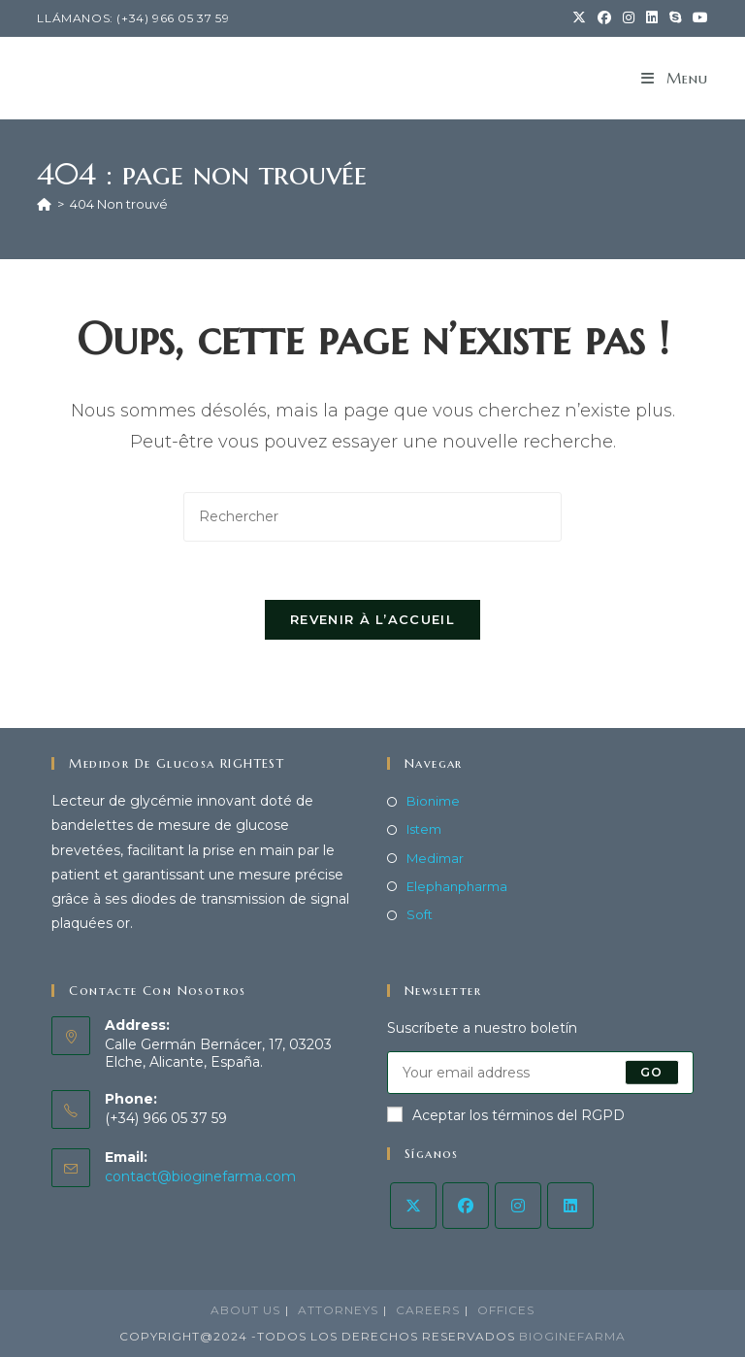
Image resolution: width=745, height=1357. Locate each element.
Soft (419, 915)
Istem (423, 830)
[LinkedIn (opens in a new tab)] (652, 18)
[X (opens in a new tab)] (579, 18)
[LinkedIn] (570, 1205)
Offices (505, 1310)
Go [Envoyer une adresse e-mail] (651, 1072)
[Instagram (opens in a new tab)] (628, 18)
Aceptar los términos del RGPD (506, 1115)
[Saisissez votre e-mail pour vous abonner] (540, 1072)
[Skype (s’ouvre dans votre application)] (675, 18)
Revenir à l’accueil (372, 620)
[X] (413, 1205)
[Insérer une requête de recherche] (372, 517)
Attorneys (338, 1310)
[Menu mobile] (674, 78)
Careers (428, 1310)
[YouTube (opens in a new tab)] (697, 18)
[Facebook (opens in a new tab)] (604, 18)
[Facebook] (465, 1205)
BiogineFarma (572, 1336)
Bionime (433, 802)
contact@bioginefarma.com (200, 1176)
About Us (245, 1310)
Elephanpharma (456, 886)
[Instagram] (518, 1205)
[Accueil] (44, 204)
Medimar (435, 858)
